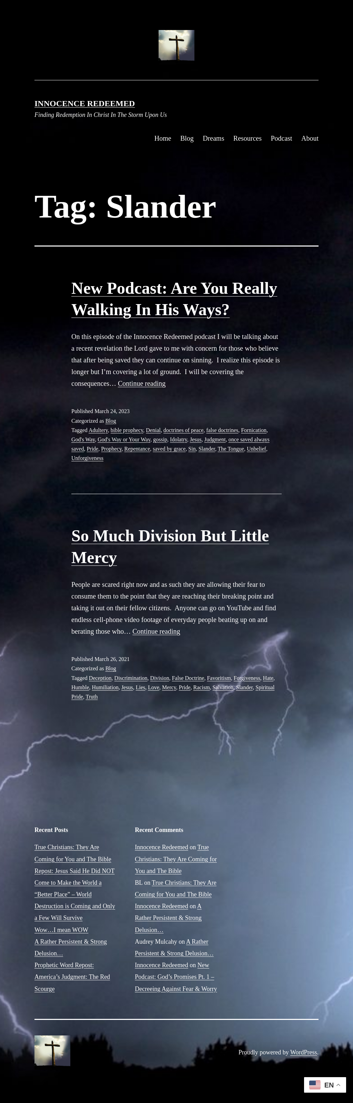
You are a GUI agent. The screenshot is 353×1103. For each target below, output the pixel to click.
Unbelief (256, 449)
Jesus (196, 439)
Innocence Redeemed (84, 103)
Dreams (213, 138)
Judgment (214, 439)
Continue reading (141, 383)
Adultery (98, 430)
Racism (201, 687)
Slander (207, 449)
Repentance (137, 449)
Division (159, 678)
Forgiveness (247, 678)
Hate (268, 678)
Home (162, 138)
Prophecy (111, 449)
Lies (140, 687)
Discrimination (131, 678)
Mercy (169, 687)
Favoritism (219, 678)
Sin (191, 449)
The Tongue (231, 449)
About (310, 138)
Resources (247, 138)
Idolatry (178, 439)
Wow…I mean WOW (61, 929)
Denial (153, 430)
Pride (92, 449)
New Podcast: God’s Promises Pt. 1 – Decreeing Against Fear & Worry (176, 977)
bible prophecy (127, 430)
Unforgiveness (87, 458)
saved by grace (169, 449)
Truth (92, 697)
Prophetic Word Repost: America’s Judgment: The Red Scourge (72, 977)
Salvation (223, 687)
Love (153, 687)
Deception (100, 678)
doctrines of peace (183, 430)
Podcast (281, 138)
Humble (80, 687)
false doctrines (222, 430)
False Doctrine (188, 678)
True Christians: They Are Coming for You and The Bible (176, 859)
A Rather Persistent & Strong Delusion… (168, 918)
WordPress (303, 1052)
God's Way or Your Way (124, 439)
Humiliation (105, 687)
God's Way (83, 439)
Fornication (253, 430)
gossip (160, 439)
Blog (187, 138)
